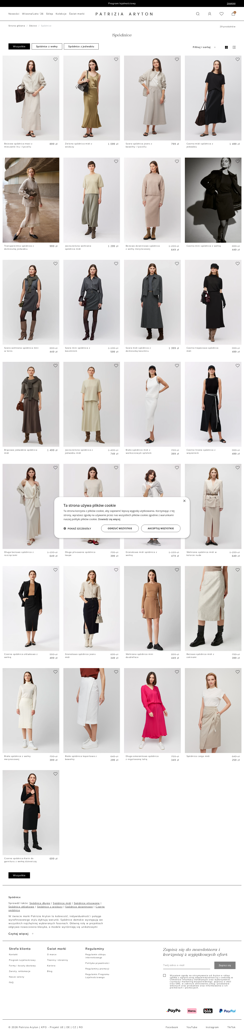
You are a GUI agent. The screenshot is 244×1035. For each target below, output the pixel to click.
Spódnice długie (39, 903)
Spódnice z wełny (47, 46)
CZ (74, 1027)
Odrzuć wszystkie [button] (120, 528)
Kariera (51, 965)
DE (68, 1027)
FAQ (11, 982)
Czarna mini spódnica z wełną (204, 246)
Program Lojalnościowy (22, 960)
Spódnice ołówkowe (21, 906)
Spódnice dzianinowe (79, 906)
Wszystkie (19, 46)
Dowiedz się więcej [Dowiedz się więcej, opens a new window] (109, 519)
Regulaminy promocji (97, 968)
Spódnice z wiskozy (50, 906)
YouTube (192, 1027)
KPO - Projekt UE (52, 1027)
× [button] (184, 501)
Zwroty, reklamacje (20, 971)
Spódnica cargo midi (198, 756)
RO (81, 1027)
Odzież (33, 25)
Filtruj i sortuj (204, 47)
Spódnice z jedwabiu (81, 46)
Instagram (212, 1027)
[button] (198, 14)
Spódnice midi (62, 903)
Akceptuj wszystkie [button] (161, 528)
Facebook (172, 1027)
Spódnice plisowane (87, 903)
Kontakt (13, 954)
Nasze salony (16, 977)
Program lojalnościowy (122, 3)
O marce (52, 954)
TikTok (231, 1027)
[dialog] (122, 517)
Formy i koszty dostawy (22, 965)
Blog (49, 971)
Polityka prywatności (97, 963)
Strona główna (16, 25)
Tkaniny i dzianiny (57, 960)
